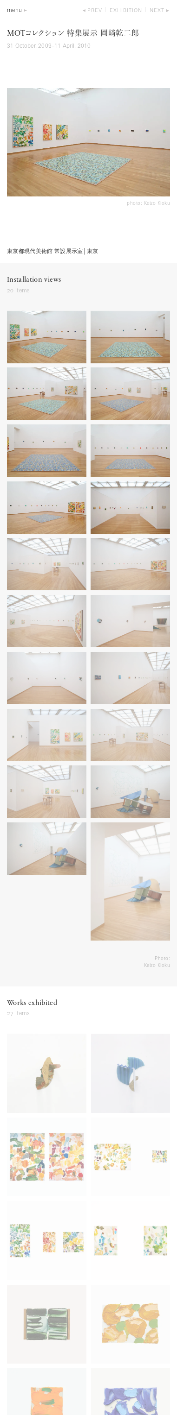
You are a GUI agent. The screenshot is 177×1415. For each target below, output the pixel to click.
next (157, 10)
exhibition (126, 10)
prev (94, 10)
